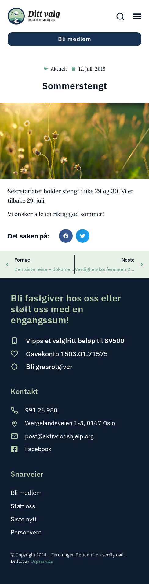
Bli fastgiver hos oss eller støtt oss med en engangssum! (66, 309)
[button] (137, 16)
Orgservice (42, 561)
